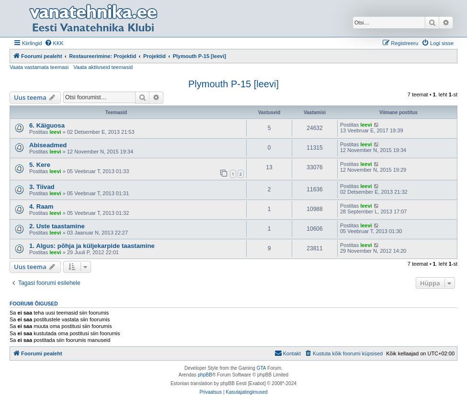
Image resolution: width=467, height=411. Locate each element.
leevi (55, 132)
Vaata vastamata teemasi (39, 67)
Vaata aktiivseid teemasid (103, 67)
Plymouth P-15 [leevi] (233, 84)
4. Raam (41, 206)
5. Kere (39, 164)
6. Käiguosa (47, 125)
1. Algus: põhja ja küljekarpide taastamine (92, 245)
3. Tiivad (42, 186)
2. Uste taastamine (57, 226)
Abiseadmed (48, 145)
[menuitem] (54, 43)
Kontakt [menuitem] (287, 353)
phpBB (205, 374)
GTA (261, 368)
